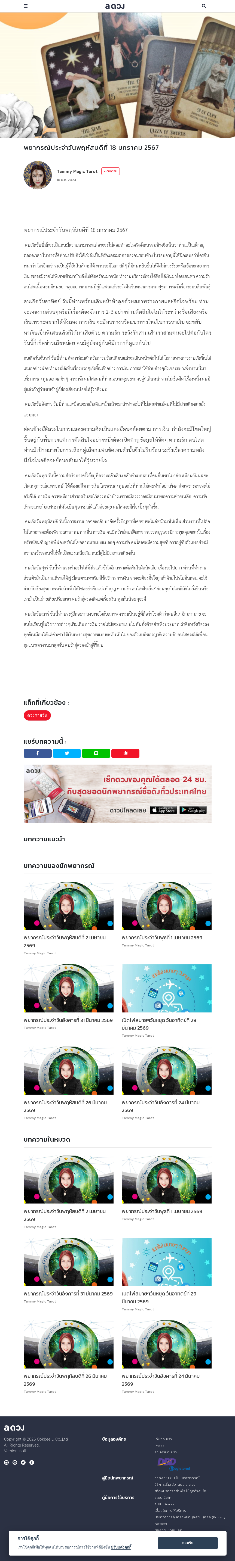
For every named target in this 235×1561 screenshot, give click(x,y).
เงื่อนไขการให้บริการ (170, 1510)
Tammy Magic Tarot (77, 171)
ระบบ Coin (163, 1497)
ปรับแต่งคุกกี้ (121, 1547)
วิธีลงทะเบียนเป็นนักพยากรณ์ (177, 1478)
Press (159, 1445)
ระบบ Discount (167, 1504)
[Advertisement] (123, 207)
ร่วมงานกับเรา (166, 1452)
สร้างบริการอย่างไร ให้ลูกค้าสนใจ (180, 1491)
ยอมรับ (187, 1543)
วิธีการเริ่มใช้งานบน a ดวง (175, 1484)
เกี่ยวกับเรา (163, 1439)
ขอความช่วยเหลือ (168, 1530)
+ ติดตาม (110, 171)
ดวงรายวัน (37, 715)
